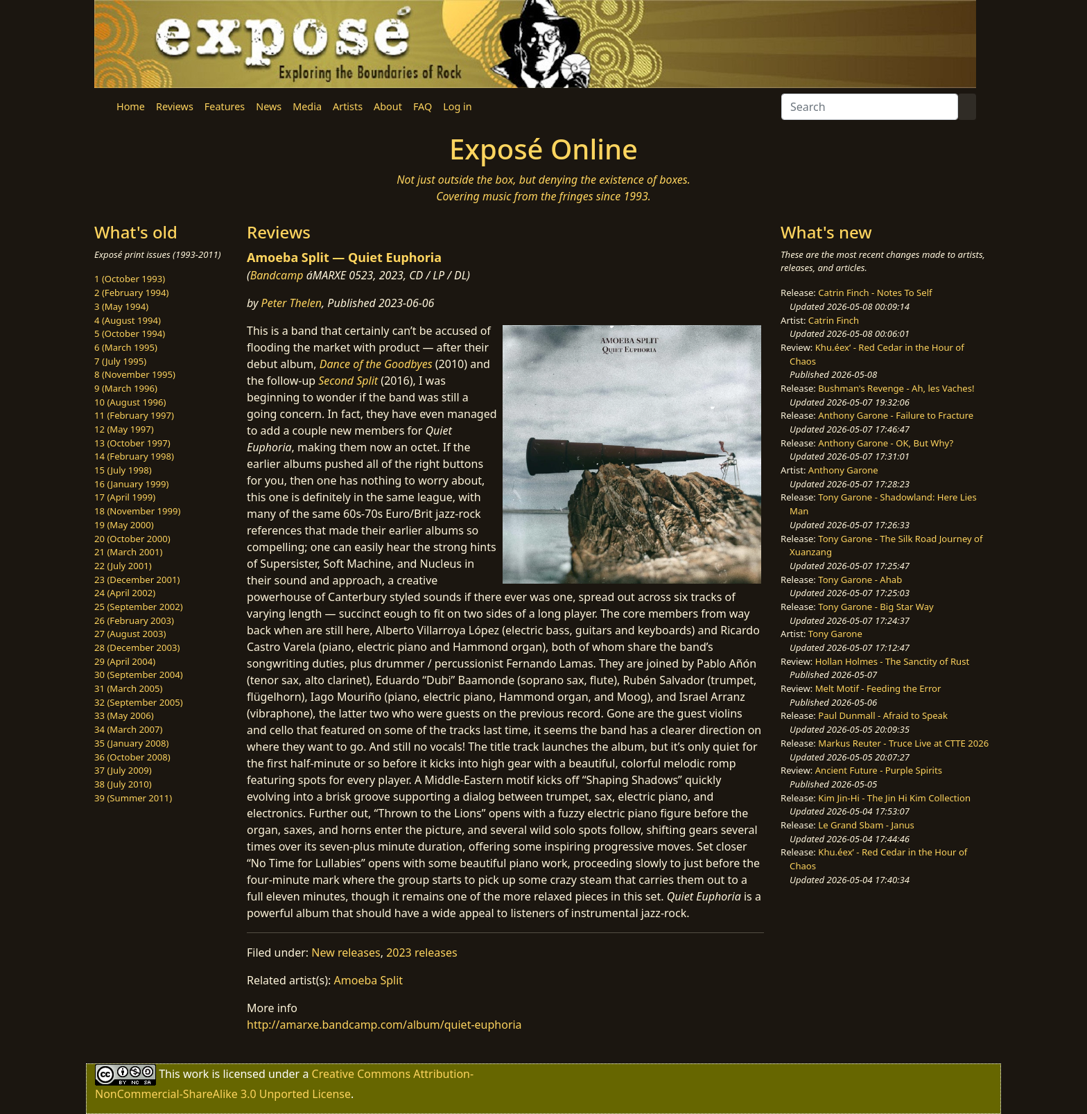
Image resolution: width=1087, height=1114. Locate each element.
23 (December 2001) (137, 579)
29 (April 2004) (124, 661)
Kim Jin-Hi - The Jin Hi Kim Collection (894, 798)
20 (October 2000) (132, 538)
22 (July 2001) (123, 565)
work (196, 1073)
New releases (345, 952)
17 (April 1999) (124, 497)
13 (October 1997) (132, 443)
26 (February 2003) (134, 620)
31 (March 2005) (128, 688)
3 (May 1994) (121, 306)
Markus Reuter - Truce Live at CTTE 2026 (903, 743)
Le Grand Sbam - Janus (866, 825)
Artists (348, 106)
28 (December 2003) (137, 647)
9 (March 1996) (125, 388)
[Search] (869, 107)
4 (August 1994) (127, 320)
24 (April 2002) (124, 592)
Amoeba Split (368, 980)
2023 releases (422, 952)
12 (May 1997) (124, 429)
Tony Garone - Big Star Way (875, 606)
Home (130, 106)
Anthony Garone (843, 470)
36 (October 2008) (132, 757)
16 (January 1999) (131, 484)
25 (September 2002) (138, 606)
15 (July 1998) (123, 470)
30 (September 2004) (138, 674)
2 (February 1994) (131, 292)
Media (307, 106)
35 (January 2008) (131, 743)
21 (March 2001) (128, 552)
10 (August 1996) (130, 402)
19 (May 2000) (124, 525)
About (388, 106)
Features (225, 106)
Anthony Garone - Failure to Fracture (895, 415)
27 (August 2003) (130, 633)
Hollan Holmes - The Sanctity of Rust (892, 661)
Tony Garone (835, 633)
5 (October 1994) (129, 333)
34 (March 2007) (128, 729)
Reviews (174, 106)
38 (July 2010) (123, 784)
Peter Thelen (291, 303)
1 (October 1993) (129, 278)
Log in (457, 106)
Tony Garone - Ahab (860, 579)
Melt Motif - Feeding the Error (878, 688)
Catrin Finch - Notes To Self (875, 292)
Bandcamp (277, 275)
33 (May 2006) (124, 715)
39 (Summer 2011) (133, 798)
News (268, 106)
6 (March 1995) (125, 347)
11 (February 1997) (134, 415)
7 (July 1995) (120, 361)
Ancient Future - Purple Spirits (878, 770)
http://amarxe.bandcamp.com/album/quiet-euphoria (384, 1024)
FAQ (422, 106)
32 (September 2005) (138, 702)
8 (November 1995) (134, 374)
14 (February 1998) (134, 456)
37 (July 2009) (123, 770)
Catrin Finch (833, 320)
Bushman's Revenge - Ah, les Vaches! (896, 388)
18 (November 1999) (137, 511)
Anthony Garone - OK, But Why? (885, 443)
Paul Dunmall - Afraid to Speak (883, 715)
